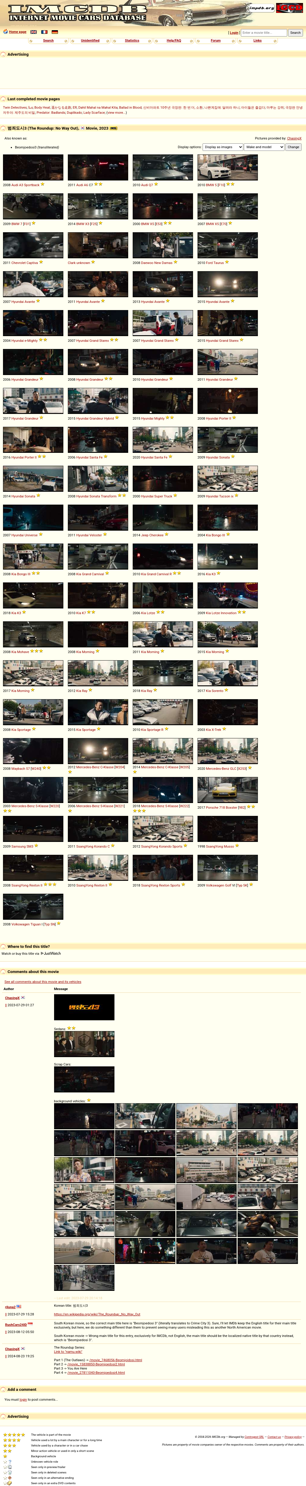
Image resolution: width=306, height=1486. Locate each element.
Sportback (31, 185)
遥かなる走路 (61, 107)
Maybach (18, 768)
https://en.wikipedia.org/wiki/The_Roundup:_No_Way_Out (97, 1314)
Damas (167, 263)
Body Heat (42, 107)
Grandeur (31, 379)
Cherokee (156, 535)
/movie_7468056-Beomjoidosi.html (115, 1360)
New (157, 263)
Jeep (145, 535)
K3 (213, 574)
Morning (88, 652)
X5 (152, 224)
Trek (218, 730)
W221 (119, 806)
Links (257, 40)
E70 (223, 224)
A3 (21, 185)
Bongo (216, 535)
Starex (104, 341)
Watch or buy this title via (31, 953)
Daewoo (147, 263)
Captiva (32, 263)
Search (48, 40)
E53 (158, 224)
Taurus (219, 263)
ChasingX (294, 138)
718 (222, 807)
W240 (36, 768)
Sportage (24, 730)
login (23, 1399)
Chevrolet (18, 263)
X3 (87, 224)
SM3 (30, 846)
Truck (168, 496)
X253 (242, 768)
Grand (93, 341)
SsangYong (84, 846)
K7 (84, 613)
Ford (209, 263)
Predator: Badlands (51, 112)
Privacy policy (293, 1436)
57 (28, 768)
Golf (228, 885)
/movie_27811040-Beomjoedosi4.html (96, 1372)
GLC (233, 768)
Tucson (224, 496)
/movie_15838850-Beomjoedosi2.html (96, 1364)
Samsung (18, 846)
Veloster (95, 535)
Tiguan (35, 924)
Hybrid (109, 418)
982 (242, 807)
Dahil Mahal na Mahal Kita (97, 107)
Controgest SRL (254, 1436)
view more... (117, 112)
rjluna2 (10, 1307)
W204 (119, 767)
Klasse (109, 767)
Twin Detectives (15, 107)
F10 (221, 185)
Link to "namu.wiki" (68, 1352)
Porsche (212, 807)
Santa (93, 457)
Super (158, 496)
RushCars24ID (16, 1325)
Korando (100, 846)
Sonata (224, 457)
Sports (177, 846)
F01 (27, 224)
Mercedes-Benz (88, 767)
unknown (83, 263)
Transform (108, 496)
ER (75, 107)
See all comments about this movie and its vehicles (42, 982)
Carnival (98, 574)
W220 (54, 806)
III (223, 535)
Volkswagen (215, 885)
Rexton (34, 885)
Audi (14, 185)
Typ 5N (49, 924)
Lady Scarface (94, 112)
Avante (30, 302)
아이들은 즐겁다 (253, 107)
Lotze (151, 613)
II (230, 418)
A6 (86, 185)
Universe (31, 535)
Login (234, 33)
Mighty (32, 341)
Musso (229, 846)
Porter (223, 418)
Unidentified (90, 40)
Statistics (132, 40)
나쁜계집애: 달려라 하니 (222, 107)
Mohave (23, 652)
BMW (210, 185)
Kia (208, 535)
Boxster (231, 807)
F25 (94, 224)
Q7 (151, 185)
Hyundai (17, 302)
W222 (184, 806)
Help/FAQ (174, 40)
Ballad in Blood (130, 107)
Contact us (274, 1436)
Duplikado (74, 112)
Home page (17, 32)
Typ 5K (242, 885)
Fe (100, 457)
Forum (216, 40)
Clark (72, 263)
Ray (84, 691)
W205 (184, 767)
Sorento (217, 691)
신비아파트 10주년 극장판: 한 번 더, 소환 (173, 107)
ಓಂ (30, 107)
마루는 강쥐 (275, 107)
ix (232, 496)
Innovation (229, 613)
